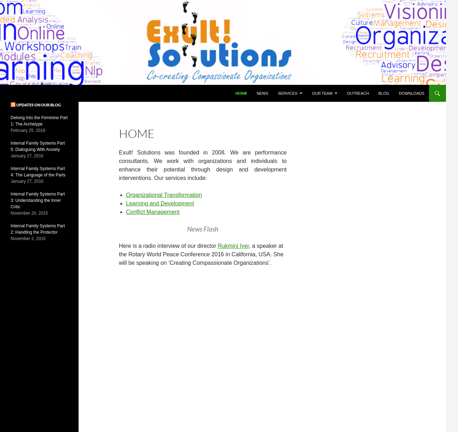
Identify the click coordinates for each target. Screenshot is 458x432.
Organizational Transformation (164, 195)
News (262, 93)
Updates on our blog (38, 105)
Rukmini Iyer (233, 246)
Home (241, 93)
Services (287, 93)
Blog (383, 93)
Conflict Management (152, 212)
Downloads (411, 93)
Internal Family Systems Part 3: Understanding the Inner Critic (38, 200)
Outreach (358, 93)
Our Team (322, 93)
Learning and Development (160, 203)
